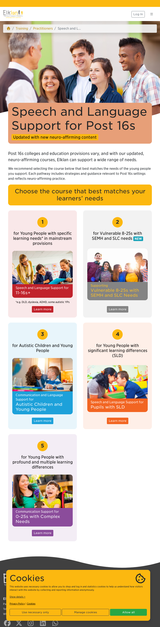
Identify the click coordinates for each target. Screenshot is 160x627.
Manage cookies (85, 612)
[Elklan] (13, 14)
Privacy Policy (17, 603)
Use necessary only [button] (35, 612)
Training (22, 28)
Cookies (31, 603)
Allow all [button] (128, 612)
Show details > (17, 596)
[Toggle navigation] (151, 14)
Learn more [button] (42, 309)
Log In (138, 14)
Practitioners (43, 28)
